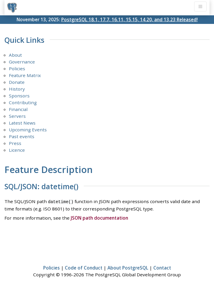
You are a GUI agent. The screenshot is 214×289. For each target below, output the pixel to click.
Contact (162, 267)
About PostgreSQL (127, 267)
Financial (18, 109)
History (17, 89)
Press (15, 143)
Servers (17, 116)
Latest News (22, 123)
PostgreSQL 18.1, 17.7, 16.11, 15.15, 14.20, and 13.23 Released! (129, 19)
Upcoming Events (28, 130)
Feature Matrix (25, 75)
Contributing (23, 102)
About (15, 55)
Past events (21, 136)
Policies (17, 68)
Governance (22, 62)
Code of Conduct (83, 267)
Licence (17, 150)
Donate (17, 82)
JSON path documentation (99, 217)
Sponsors (19, 96)
